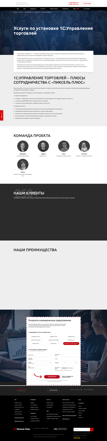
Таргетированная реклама (52, 413)
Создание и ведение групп (52, 420)
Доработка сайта (34, 407)
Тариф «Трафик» (18, 404)
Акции (80, 415)
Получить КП (52, 376)
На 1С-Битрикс (34, 404)
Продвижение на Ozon (68, 409)
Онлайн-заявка (87, 3)
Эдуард (43, 154)
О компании (81, 402)
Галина (23, 172)
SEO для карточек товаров (68, 402)
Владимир (23, 154)
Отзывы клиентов (83, 408)
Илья (63, 154)
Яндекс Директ (50, 404)
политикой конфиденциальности (54, 381)
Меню (1, 116)
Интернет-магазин (35, 418)
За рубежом (17, 409)
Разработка (33, 413)
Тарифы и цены (18, 402)
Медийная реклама (19, 421)
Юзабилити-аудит (34, 409)
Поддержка (33, 399)
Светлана (84, 154)
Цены (79, 399)
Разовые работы (18, 413)
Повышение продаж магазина (69, 404)
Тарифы (32, 402)
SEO (15, 399)
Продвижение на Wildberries (69, 407)
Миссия (80, 412)
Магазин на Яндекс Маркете (69, 411)
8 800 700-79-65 (73, 4)
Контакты (81, 417)
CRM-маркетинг (66, 418)
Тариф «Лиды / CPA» (19, 407)
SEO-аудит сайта (18, 411)
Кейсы (80, 405)
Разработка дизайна (35, 420)
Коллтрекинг (49, 407)
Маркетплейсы (65, 399)
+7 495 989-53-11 (73, 2)
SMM (47, 410)
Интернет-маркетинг (19, 417)
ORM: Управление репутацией (69, 415)
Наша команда (82, 410)
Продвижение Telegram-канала (52, 417)
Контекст (48, 399)
